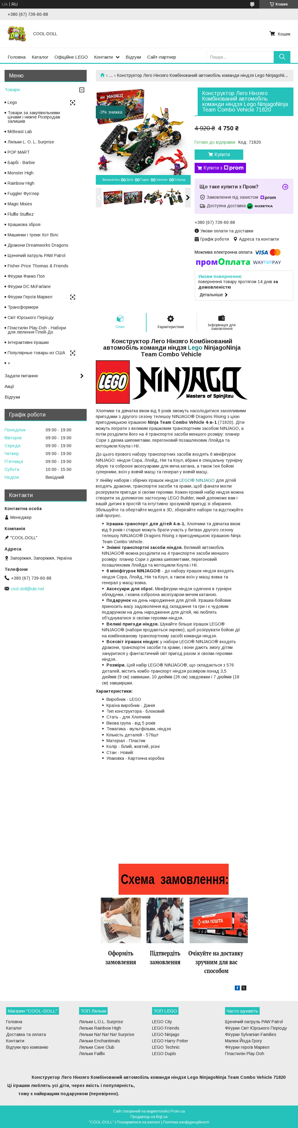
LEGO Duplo (164, 1053)
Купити (222, 154)
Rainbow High (21, 183)
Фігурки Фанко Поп (26, 276)
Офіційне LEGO (71, 57)
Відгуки (133, 57)
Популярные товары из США (36, 352)
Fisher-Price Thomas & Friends (38, 265)
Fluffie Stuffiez (21, 214)
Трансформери (23, 307)
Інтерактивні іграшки (28, 342)
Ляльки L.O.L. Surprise (101, 1021)
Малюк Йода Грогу (243, 1040)
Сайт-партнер (161, 57)
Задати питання (21, 375)
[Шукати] (282, 57)
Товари (12, 89)
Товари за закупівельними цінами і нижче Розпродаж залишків (34, 117)
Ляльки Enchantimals (99, 1040)
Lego (195, 347)
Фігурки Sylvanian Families (250, 1034)
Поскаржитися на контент (138, 1122)
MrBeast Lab (20, 131)
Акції (9, 386)
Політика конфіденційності (186, 1122)
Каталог (40, 57)
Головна (17, 57)
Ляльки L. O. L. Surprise (31, 141)
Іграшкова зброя (24, 224)
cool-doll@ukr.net (27, 588)
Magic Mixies (20, 203)
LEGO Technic (166, 1047)
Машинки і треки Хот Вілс (33, 234)
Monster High (20, 172)
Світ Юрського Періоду (31, 317)
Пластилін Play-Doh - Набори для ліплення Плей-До (37, 329)
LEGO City (162, 1021)
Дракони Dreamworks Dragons (38, 245)
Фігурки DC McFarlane (29, 286)
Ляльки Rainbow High (100, 1028)
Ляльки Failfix (92, 1053)
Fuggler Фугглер (23, 193)
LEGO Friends (165, 1028)
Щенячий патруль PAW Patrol (36, 255)
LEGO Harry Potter (170, 1040)
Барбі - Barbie (21, 162)
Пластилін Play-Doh (244, 1053)
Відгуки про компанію (27, 1047)
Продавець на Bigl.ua (149, 1117)
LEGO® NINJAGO (197, 480)
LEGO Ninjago (165, 1034)
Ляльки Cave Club (96, 1047)
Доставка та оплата (26, 1034)
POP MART (19, 152)
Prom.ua (178, 1111)
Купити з (223, 168)
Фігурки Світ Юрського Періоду (256, 1028)
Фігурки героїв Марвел (247, 1047)
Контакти (103, 57)
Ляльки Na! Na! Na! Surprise (106, 1034)
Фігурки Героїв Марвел (30, 296)
